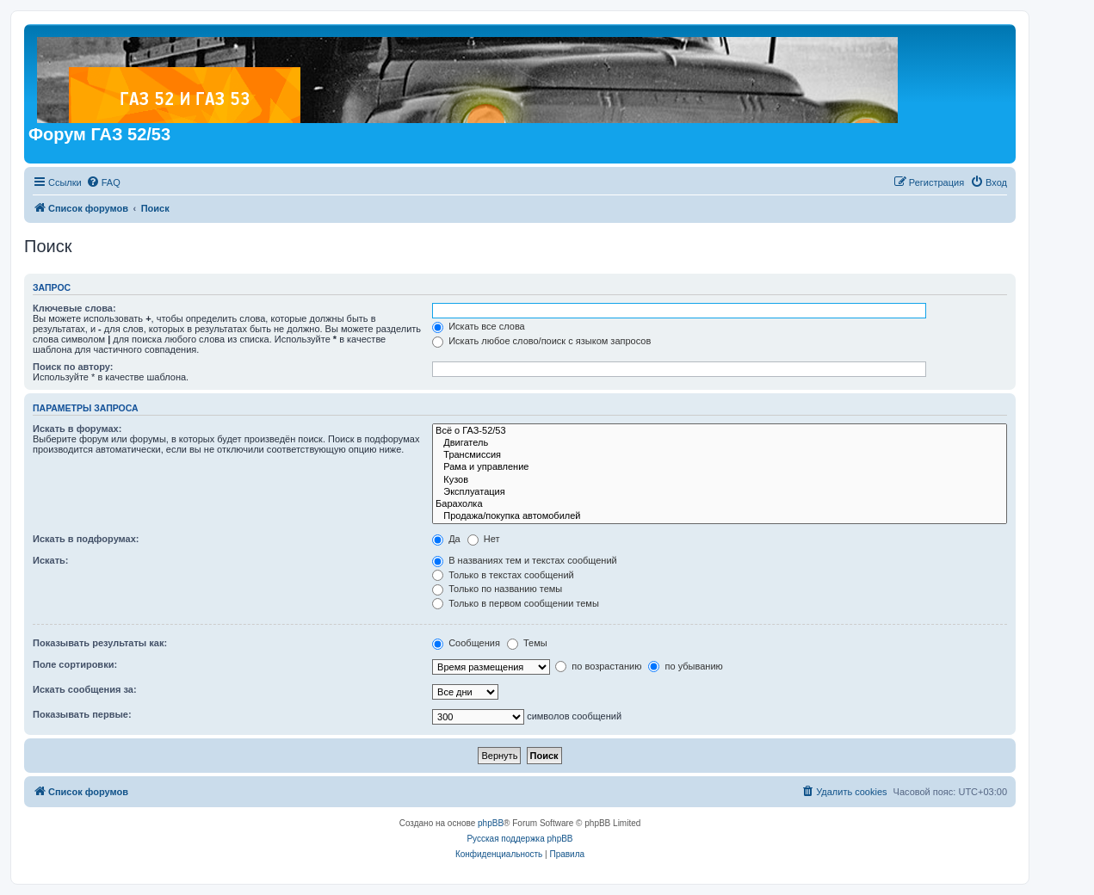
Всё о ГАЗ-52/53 (719, 431)
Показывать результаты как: (100, 643)
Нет (483, 539)
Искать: (50, 560)
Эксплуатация (719, 492)
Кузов (719, 480)
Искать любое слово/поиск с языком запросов (541, 341)
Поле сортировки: (75, 664)
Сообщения (466, 643)
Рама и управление (719, 467)
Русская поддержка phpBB (519, 838)
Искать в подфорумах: (86, 539)
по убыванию (685, 666)
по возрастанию (598, 666)
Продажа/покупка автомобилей (719, 516)
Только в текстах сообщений (503, 575)
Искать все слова (478, 326)
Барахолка (719, 504)
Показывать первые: (82, 714)
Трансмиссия (719, 455)
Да (446, 539)
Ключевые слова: (74, 308)
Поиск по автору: (73, 366)
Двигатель (719, 443)
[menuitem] (103, 182)
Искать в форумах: (77, 428)
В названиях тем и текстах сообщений (524, 560)
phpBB (491, 823)
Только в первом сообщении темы (515, 603)
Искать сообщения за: (85, 689)
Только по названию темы (497, 588)
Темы (527, 643)
